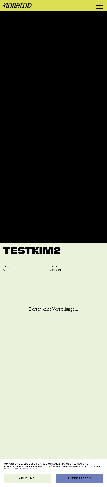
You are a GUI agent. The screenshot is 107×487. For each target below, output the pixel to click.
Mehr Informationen (21, 468)
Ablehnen (28, 478)
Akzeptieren (79, 478)
